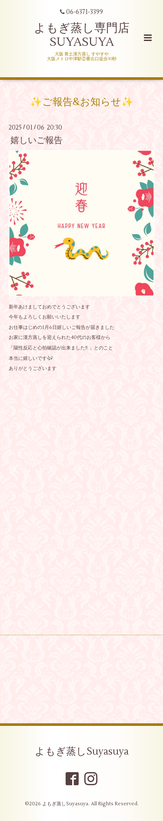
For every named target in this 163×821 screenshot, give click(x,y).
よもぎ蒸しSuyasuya (82, 751)
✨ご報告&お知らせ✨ (81, 102)
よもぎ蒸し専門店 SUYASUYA (82, 35)
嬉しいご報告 (36, 140)
